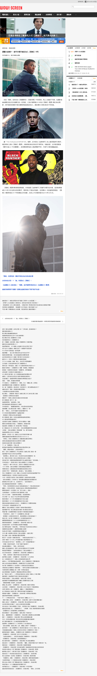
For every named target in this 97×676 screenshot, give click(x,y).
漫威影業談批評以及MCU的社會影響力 (13, 335)
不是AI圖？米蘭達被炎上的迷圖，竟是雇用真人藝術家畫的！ (19, 309)
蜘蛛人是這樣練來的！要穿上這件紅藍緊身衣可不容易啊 (18, 548)
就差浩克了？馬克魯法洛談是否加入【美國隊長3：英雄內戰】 (19, 654)
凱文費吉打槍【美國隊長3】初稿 (11, 338)
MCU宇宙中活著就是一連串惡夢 (11, 351)
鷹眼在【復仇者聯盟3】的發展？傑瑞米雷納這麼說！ (17, 507)
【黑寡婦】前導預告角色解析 (10, 396)
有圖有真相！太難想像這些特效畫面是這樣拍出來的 (17, 469)
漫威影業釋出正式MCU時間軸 (10, 432)
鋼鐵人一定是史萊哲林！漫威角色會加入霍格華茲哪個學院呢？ (20, 488)
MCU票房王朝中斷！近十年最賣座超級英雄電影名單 (17, 374)
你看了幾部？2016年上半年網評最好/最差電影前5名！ (17, 540)
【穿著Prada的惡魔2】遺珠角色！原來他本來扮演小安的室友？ (20, 303)
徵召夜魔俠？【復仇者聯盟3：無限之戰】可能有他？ (17, 613)
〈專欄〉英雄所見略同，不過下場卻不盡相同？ (15, 544)
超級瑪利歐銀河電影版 (81, 59)
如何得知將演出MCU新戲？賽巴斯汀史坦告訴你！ (16, 357)
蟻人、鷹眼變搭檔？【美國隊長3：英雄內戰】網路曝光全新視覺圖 (21, 615)
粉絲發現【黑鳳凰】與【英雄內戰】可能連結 (15, 426)
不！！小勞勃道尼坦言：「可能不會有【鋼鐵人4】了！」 (18, 598)
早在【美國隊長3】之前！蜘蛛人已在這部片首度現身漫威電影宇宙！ (21, 473)
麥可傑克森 (78, 55)
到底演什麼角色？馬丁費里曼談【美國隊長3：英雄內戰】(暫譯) (20, 649)
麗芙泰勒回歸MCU (7, 331)
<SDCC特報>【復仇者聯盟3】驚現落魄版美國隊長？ (17, 467)
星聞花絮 (27, 15)
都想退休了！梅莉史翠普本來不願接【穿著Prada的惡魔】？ (19, 301)
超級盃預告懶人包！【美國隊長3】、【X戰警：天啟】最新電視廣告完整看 (23, 608)
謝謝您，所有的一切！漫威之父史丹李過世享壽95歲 (17, 434)
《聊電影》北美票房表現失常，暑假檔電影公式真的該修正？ (19, 516)
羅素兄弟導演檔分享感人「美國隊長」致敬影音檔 (16, 424)
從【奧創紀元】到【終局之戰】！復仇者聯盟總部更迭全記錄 (19, 428)
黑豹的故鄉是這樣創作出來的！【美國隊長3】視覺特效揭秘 (19, 503)
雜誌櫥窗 (38, 15)
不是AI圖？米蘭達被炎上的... (80, 100)
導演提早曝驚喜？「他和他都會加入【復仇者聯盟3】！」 (18, 550)
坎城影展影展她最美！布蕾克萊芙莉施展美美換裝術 (46, 321)
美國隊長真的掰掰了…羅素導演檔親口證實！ (14, 529)
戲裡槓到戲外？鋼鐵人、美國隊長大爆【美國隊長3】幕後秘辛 (19, 632)
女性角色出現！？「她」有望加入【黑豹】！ (17, 281)
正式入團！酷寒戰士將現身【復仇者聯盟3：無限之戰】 (18, 533)
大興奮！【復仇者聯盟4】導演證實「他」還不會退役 (17, 430)
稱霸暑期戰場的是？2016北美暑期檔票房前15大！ (16, 520)
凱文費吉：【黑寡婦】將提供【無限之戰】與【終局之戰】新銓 (20, 393)
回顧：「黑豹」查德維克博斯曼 (11, 381)
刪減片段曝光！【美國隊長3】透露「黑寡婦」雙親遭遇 (18, 368)
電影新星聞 (12, 48)
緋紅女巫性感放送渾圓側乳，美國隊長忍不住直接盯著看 (18, 563)
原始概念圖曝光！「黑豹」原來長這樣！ (13, 546)
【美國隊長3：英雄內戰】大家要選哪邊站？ (14, 638)
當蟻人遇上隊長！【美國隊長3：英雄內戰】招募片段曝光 (18, 585)
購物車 (69, 15)
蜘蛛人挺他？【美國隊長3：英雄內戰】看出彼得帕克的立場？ (19, 602)
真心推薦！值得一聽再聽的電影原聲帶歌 (13, 535)
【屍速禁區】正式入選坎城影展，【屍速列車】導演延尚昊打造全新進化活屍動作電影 (26, 305)
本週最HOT (72, 78)
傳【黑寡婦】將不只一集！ (10, 400)
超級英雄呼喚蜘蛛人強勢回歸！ (11, 595)
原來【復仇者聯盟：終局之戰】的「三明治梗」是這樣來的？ (19, 329)
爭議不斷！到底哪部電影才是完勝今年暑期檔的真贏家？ (18, 512)
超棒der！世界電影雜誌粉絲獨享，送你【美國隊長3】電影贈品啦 (21, 561)
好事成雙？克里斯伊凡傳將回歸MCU (12, 372)
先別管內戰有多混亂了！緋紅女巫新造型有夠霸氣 (16, 604)
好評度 (89, 48)
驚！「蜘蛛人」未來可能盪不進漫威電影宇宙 (15, 411)
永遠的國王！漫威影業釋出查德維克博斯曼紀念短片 (17, 378)
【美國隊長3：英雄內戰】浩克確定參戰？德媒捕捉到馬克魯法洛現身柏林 (23, 647)
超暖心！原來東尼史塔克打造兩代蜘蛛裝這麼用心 (16, 376)
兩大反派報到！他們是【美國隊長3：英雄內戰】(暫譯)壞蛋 (19, 656)
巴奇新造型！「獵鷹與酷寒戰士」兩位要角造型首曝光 (17, 406)
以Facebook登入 (91, 1)
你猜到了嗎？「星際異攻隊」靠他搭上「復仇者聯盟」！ (18, 471)
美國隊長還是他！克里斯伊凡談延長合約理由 (15, 475)
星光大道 (16, 15)
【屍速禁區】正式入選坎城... (80, 92)
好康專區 (49, 15)
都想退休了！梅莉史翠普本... (80, 84)
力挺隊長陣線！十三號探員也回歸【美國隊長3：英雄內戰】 (19, 660)
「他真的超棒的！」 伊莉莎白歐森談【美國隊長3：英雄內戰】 (20, 636)
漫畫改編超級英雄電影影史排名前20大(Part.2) (15, 436)
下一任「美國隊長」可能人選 (10, 445)
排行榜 (59, 15)
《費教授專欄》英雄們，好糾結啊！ (12, 583)
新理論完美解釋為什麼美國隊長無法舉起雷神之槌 (16, 447)
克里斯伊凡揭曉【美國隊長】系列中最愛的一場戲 (16, 421)
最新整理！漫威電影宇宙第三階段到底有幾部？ (15, 576)
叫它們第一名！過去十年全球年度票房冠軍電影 (15, 497)
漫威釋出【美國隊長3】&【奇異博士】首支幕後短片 (17, 623)
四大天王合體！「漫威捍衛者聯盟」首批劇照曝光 (16, 494)
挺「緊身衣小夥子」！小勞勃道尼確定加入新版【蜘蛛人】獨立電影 (21, 574)
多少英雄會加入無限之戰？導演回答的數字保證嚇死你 (17, 591)
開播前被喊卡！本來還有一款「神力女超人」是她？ (17, 490)
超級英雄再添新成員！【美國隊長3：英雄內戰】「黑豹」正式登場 (21, 669)
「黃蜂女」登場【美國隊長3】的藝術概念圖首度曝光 (17, 439)
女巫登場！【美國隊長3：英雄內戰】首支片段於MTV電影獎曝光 (20, 587)
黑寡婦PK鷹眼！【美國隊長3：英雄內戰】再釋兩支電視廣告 (19, 593)
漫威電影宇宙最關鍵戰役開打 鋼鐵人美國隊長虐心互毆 (17, 580)
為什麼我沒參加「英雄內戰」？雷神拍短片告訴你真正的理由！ (20, 527)
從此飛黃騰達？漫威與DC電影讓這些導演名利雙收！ (17, 572)
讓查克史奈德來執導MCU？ (10, 344)
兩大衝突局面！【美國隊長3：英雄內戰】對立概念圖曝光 (18, 641)
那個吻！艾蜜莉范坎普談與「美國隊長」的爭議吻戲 (17, 370)
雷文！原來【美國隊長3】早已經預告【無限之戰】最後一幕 (19, 452)
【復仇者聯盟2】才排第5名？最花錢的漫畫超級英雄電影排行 (19, 479)
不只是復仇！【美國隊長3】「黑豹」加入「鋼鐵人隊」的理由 (19, 383)
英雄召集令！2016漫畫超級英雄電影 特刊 (14, 664)
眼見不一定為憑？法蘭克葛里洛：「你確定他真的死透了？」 (19, 537)
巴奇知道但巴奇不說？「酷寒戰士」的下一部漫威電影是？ (18, 542)
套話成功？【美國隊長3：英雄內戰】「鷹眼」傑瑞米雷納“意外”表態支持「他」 (25, 643)
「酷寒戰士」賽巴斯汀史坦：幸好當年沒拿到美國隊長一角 (18, 456)
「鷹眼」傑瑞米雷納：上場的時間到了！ (13, 449)
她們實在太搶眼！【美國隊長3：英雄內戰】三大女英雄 (18, 557)
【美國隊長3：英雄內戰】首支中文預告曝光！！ (16, 634)
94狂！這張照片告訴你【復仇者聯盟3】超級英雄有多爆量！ (19, 477)
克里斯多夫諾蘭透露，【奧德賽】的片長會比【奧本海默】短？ (20, 307)
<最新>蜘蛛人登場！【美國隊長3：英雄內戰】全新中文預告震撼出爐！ (22, 600)
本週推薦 (79, 78)
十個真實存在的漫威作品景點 (10, 391)
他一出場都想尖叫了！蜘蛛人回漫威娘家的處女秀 (16, 559)
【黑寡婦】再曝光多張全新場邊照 (11, 415)
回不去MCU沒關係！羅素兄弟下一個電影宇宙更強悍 (17, 348)
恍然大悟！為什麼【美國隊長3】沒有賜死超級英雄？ (17, 518)
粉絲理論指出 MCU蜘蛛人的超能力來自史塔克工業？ (17, 346)
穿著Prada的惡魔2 (80, 51)
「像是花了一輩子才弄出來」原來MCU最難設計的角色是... (18, 464)
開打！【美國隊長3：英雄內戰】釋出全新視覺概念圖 (17, 617)
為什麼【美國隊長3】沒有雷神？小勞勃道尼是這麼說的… (18, 565)
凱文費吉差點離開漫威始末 (10, 333)
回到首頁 (80, 1)
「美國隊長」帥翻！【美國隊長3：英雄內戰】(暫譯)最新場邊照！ (21, 658)
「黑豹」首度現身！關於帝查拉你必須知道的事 (17, 276)
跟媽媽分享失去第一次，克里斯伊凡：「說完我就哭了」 (18, 482)
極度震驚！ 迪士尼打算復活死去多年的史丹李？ (16, 353)
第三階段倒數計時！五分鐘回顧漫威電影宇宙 (15, 621)
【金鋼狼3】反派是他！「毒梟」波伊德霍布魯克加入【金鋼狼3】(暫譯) (25, 285)
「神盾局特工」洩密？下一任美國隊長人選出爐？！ (17, 514)
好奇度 (83, 48)
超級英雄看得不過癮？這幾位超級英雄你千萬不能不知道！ (21, 289)
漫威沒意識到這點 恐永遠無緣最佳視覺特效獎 (15, 355)
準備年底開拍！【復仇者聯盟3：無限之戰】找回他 (16, 578)
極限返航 (77, 63)
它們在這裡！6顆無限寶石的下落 (11, 505)
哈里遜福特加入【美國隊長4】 (11, 340)
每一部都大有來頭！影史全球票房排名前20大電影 (16, 458)
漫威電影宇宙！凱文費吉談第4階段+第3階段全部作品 (17, 510)
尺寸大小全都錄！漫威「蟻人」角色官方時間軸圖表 (17, 361)
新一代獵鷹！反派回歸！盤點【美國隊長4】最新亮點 (17, 342)
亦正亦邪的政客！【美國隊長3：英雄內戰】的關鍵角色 (18, 553)
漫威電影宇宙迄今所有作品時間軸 (11, 454)
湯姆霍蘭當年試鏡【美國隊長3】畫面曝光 (14, 385)
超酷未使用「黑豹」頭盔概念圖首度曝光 (13, 389)
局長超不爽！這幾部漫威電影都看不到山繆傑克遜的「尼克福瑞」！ (21, 460)
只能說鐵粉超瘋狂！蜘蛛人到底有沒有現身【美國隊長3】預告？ (20, 630)
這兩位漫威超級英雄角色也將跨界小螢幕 (13, 441)
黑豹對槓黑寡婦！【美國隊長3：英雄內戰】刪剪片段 (17, 522)
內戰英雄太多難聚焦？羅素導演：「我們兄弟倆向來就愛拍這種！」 (21, 568)
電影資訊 (5, 15)
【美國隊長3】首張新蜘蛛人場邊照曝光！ (14, 611)
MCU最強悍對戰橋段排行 (9, 419)
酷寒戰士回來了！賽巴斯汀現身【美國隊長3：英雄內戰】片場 (19, 651)
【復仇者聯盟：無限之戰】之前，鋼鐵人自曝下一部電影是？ (19, 626)
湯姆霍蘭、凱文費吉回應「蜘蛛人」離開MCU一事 (16, 409)
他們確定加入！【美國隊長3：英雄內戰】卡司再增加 (17, 666)
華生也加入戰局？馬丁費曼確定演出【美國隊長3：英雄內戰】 (19, 662)
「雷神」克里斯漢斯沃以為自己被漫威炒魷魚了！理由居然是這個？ (21, 486)
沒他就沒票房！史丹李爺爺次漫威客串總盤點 (15, 525)
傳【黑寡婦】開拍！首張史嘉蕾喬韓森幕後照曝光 (16, 417)
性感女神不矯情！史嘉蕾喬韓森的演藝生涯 (14, 531)
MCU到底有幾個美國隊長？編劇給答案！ (13, 413)
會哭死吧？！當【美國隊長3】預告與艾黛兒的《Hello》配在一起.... (21, 628)
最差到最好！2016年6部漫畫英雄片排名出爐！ (15, 499)
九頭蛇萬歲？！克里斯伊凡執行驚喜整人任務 (15, 492)
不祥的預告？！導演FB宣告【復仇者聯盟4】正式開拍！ (18, 462)
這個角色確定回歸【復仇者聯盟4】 (12, 443)
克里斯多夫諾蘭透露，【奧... (80, 96)
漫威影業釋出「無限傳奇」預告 (11, 402)
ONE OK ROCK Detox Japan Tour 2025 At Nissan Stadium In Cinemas (85, 69)
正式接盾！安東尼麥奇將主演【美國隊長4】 (14, 363)
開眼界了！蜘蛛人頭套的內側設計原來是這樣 (15, 398)
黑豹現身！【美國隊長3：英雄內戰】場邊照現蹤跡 (16, 645)
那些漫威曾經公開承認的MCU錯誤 (12, 404)
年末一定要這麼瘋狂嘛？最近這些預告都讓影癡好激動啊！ (18, 619)
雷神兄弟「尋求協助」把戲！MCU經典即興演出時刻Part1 (18, 366)
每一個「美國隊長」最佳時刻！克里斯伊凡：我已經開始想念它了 (20, 387)
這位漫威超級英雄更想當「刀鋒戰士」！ (13, 484)
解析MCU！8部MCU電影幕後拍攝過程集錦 (14, 359)
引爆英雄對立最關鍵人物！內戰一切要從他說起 (15, 570)
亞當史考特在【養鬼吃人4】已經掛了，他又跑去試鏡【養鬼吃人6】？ (54, 35)
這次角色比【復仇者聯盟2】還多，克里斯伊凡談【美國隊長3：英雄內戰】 (23, 606)
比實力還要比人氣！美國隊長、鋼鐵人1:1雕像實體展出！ (18, 589)
